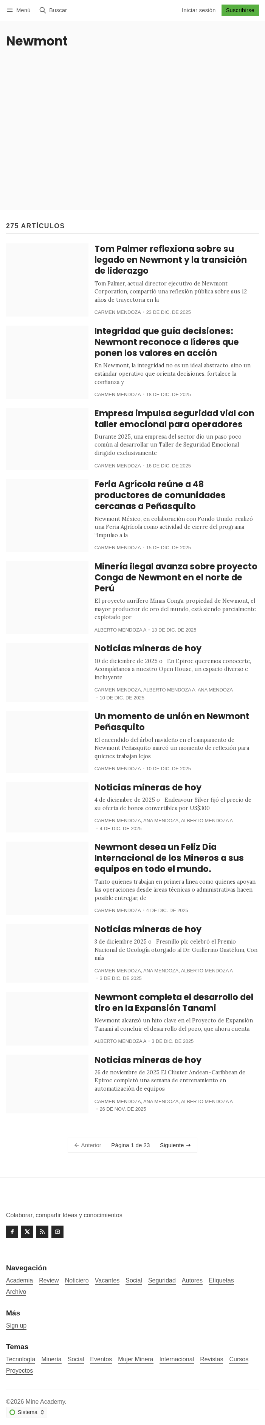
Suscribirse (240, 10)
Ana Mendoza (215, 690)
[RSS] (42, 1232)
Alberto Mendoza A (121, 630)
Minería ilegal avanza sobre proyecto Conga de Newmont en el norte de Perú (176, 577)
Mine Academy (45, 1401)
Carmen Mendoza (118, 312)
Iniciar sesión (199, 10)
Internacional (177, 1359)
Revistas (211, 1359)
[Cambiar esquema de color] (26, 1412)
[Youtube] (57, 1232)
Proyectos (19, 1370)
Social (76, 1359)
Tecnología (20, 1359)
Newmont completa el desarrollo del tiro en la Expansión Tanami (174, 1002)
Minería (51, 1359)
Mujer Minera (135, 1359)
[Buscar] (53, 10)
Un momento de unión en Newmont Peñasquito (172, 721)
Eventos (101, 1359)
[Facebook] (12, 1232)
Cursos (238, 1359)
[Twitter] (27, 1232)
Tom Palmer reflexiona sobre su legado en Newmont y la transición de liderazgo (171, 260)
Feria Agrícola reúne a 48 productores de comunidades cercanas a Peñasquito (160, 495)
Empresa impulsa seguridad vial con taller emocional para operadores (174, 418)
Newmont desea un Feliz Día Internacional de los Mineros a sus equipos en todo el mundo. (169, 858)
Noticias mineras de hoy (148, 648)
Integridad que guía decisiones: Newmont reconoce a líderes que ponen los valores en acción (167, 342)
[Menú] (19, 10)
